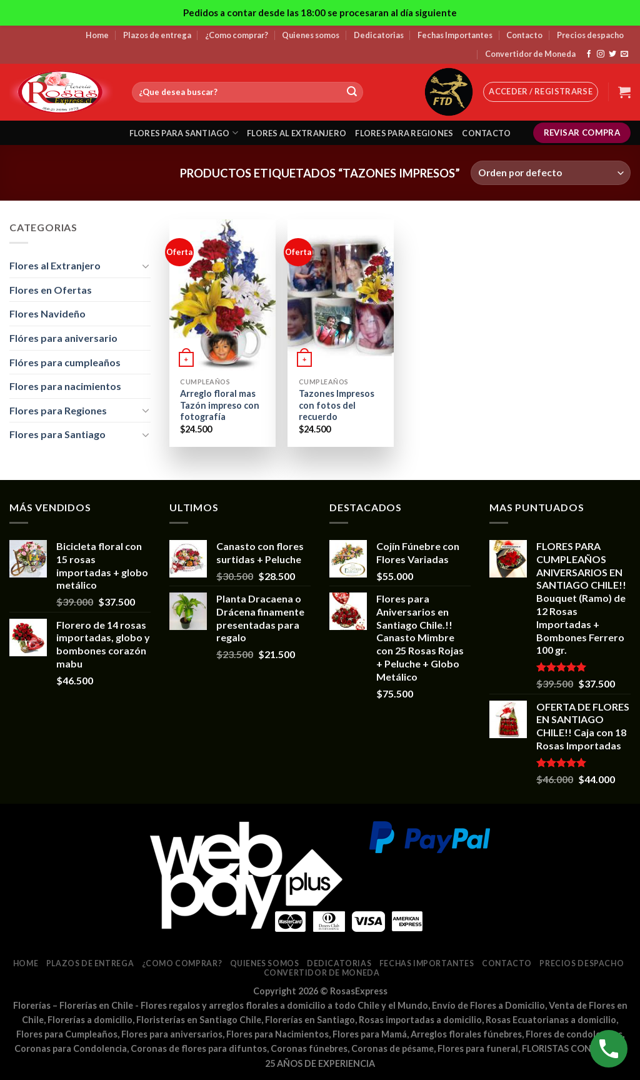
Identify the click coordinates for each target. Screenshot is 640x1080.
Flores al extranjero (296, 133)
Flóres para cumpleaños (65, 362)
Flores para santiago (184, 133)
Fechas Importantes (455, 35)
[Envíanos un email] (624, 54)
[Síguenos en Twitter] (612, 54)
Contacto (524, 35)
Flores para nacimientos (65, 386)
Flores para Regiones (58, 410)
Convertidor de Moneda (530, 54)
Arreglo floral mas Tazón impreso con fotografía (219, 405)
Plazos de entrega (157, 35)
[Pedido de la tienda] (551, 173)
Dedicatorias (379, 35)
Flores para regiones (404, 133)
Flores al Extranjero (55, 265)
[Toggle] (146, 265)
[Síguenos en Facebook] (588, 54)
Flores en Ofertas (50, 290)
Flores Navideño (47, 313)
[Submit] (351, 92)
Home (97, 35)
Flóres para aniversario (63, 338)
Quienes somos (310, 35)
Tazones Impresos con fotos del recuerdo (336, 405)
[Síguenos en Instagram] (600, 54)
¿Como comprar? (236, 35)
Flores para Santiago (57, 434)
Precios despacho (590, 35)
